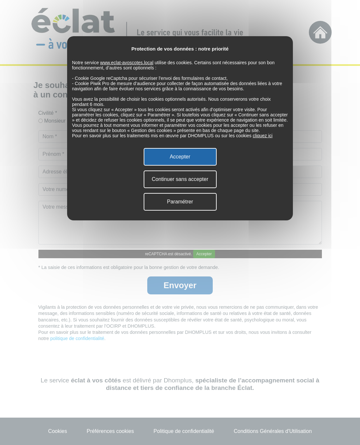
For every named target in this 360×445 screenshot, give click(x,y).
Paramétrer (180, 201)
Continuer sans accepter (180, 179)
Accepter (180, 156)
